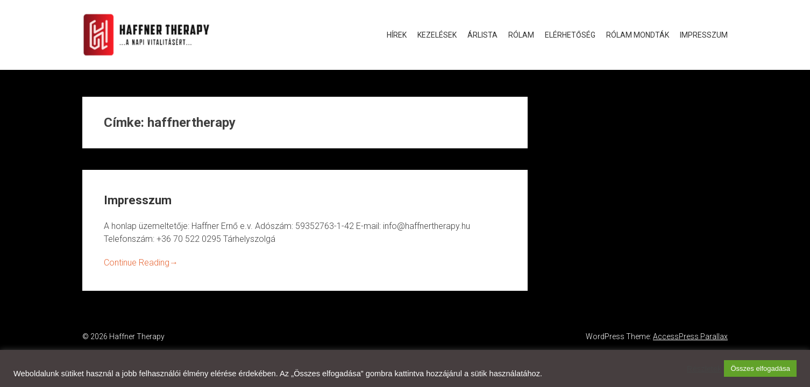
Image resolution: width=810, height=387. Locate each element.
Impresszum (704, 35)
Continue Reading (141, 262)
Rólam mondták (637, 35)
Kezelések (437, 35)
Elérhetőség (570, 35)
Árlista (482, 35)
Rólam (521, 35)
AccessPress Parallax (690, 336)
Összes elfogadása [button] (760, 368)
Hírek (397, 35)
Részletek (704, 368)
